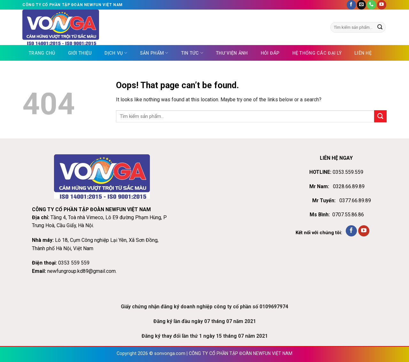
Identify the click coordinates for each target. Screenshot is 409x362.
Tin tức (192, 53)
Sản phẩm (154, 53)
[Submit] (379, 27)
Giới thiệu (80, 53)
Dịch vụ (115, 53)
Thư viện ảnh (232, 53)
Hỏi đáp (270, 53)
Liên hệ (363, 53)
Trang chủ (42, 53)
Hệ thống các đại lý (317, 53)
